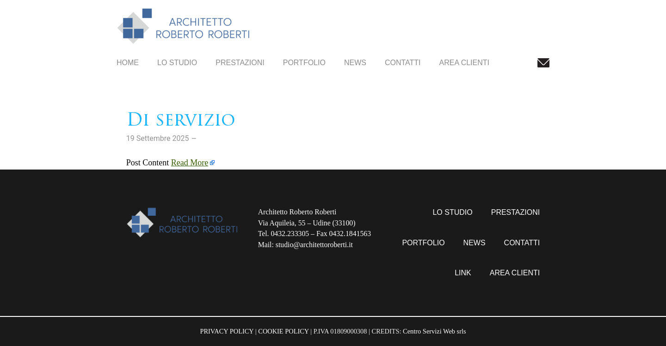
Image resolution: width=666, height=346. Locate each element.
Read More (189, 162)
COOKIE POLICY (283, 331)
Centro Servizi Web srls (434, 331)
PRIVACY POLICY (226, 331)
